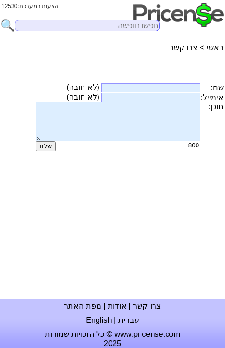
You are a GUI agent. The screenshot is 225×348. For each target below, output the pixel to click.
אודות (117, 306)
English (99, 320)
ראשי (215, 47)
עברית (128, 320)
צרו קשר (147, 306)
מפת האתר (82, 306)
